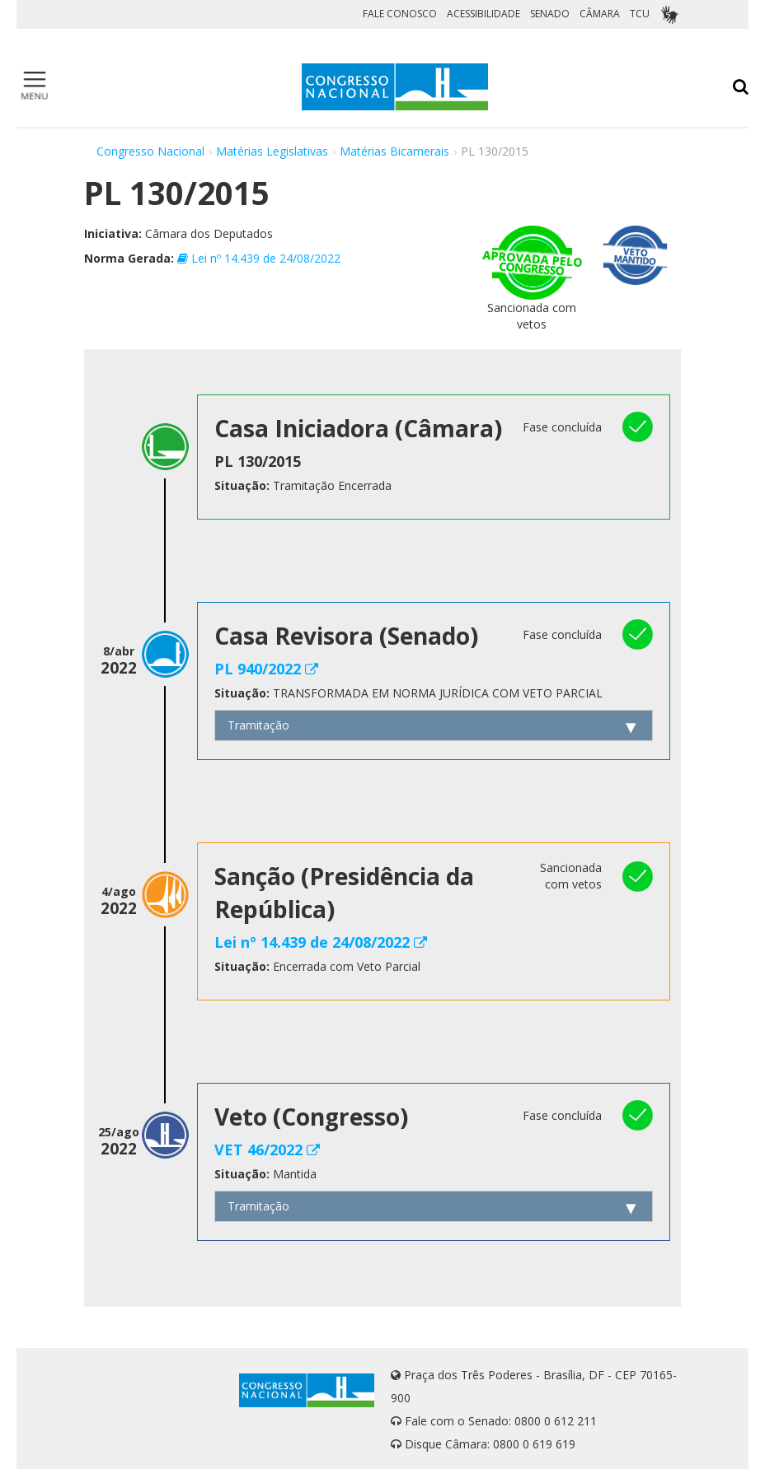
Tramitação (258, 725)
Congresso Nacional (150, 151)
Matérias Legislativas (272, 151)
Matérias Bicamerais (394, 151)
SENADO (550, 14)
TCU (640, 14)
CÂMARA (600, 14)
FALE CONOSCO (400, 14)
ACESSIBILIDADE (483, 14)
